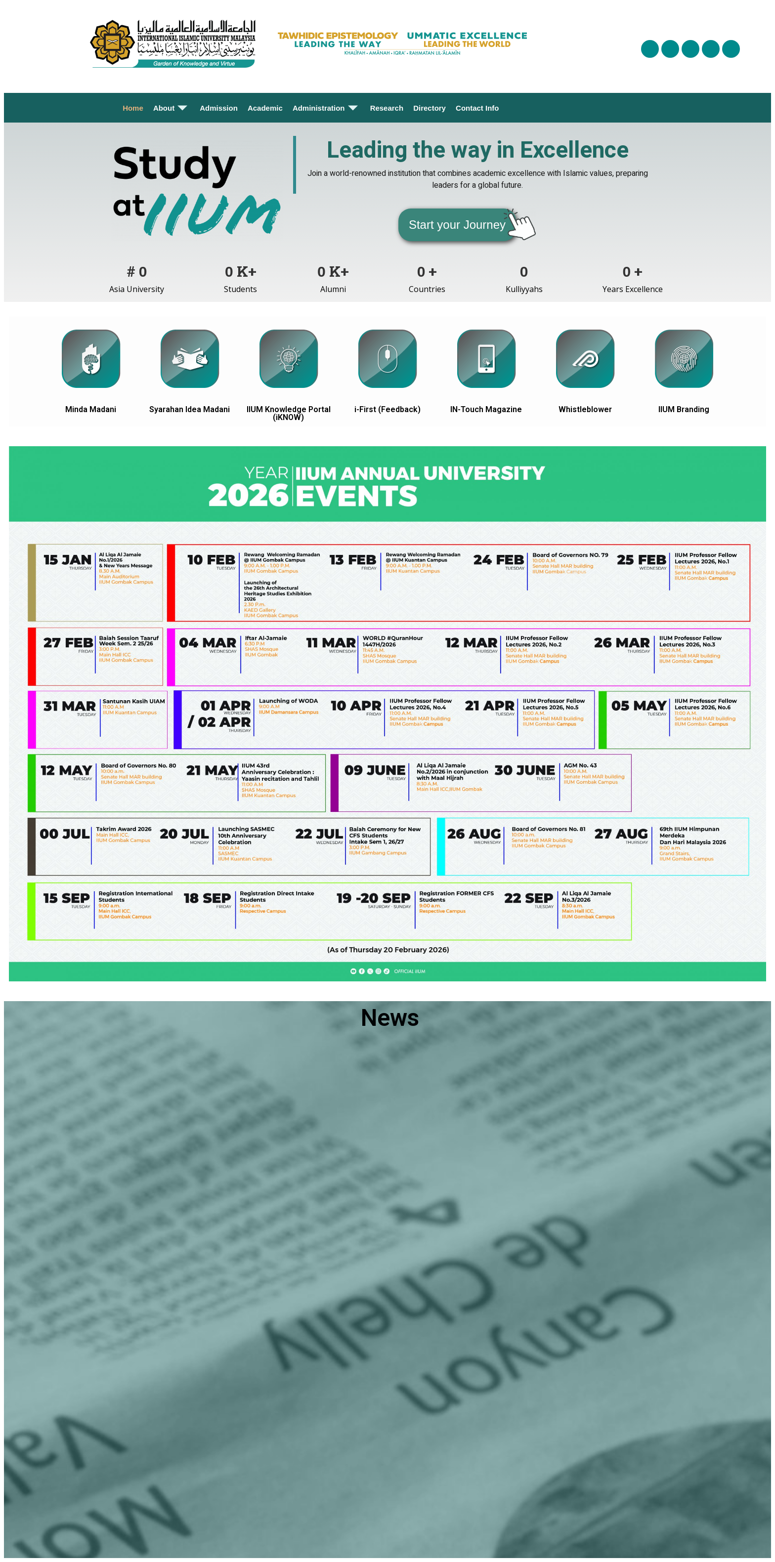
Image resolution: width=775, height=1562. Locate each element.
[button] (457, 225)
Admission (219, 108)
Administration (326, 108)
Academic (265, 108)
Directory (429, 108)
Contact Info (477, 108)
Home (133, 108)
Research (387, 108)
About (171, 108)
